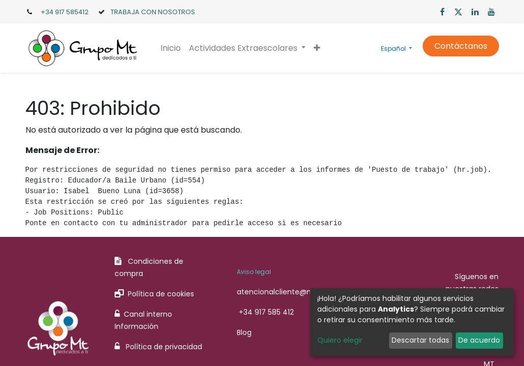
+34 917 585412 (65, 12)
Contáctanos (460, 46)
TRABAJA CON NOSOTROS (153, 12)
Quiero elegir (340, 340)
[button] (317, 48)
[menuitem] (170, 48)
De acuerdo (479, 340)
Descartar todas (420, 340)
